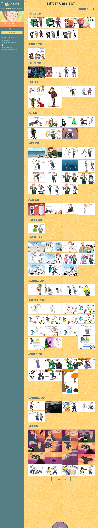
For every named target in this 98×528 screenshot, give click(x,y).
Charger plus (61, 479)
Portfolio (12, 33)
